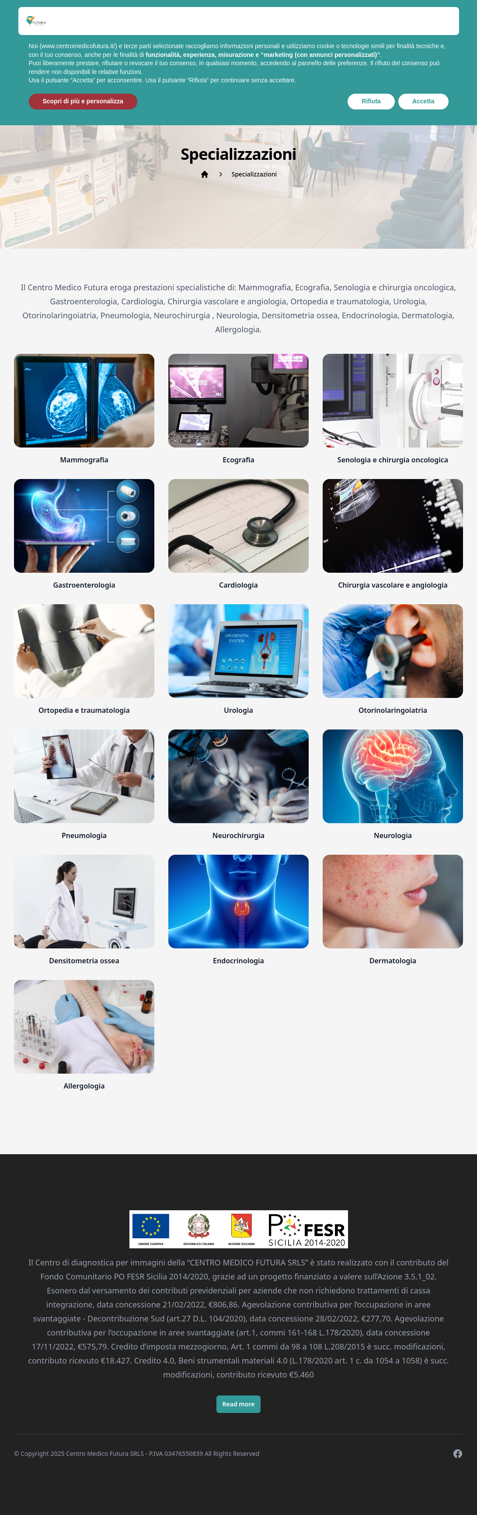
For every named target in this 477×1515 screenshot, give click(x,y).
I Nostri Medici (192, 48)
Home (75, 43)
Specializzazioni (132, 43)
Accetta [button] (423, 1490)
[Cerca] (449, 47)
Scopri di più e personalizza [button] (83, 1490)
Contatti (360, 43)
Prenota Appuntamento (304, 48)
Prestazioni (244, 43)
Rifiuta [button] (371, 1490)
